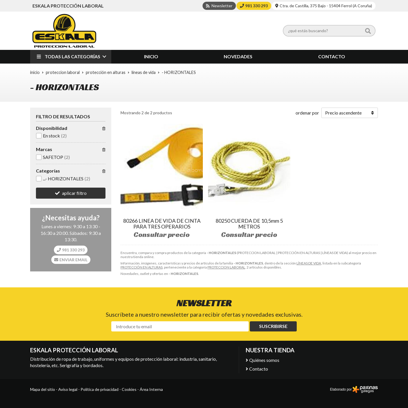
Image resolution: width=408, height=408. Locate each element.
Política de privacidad (100, 389)
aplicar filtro (74, 193)
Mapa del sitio (42, 389)
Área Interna (151, 389)
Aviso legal (67, 389)
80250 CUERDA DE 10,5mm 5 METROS (249, 223)
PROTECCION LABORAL (226, 267)
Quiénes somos (264, 360)
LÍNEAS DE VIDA (308, 263)
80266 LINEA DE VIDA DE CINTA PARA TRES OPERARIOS (162, 223)
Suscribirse (273, 326)
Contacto (258, 368)
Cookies (129, 389)
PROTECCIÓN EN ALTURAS (142, 267)
